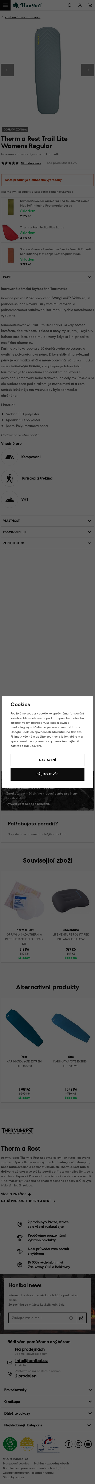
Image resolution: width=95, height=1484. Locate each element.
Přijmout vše (47, 774)
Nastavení (47, 760)
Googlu (16, 732)
